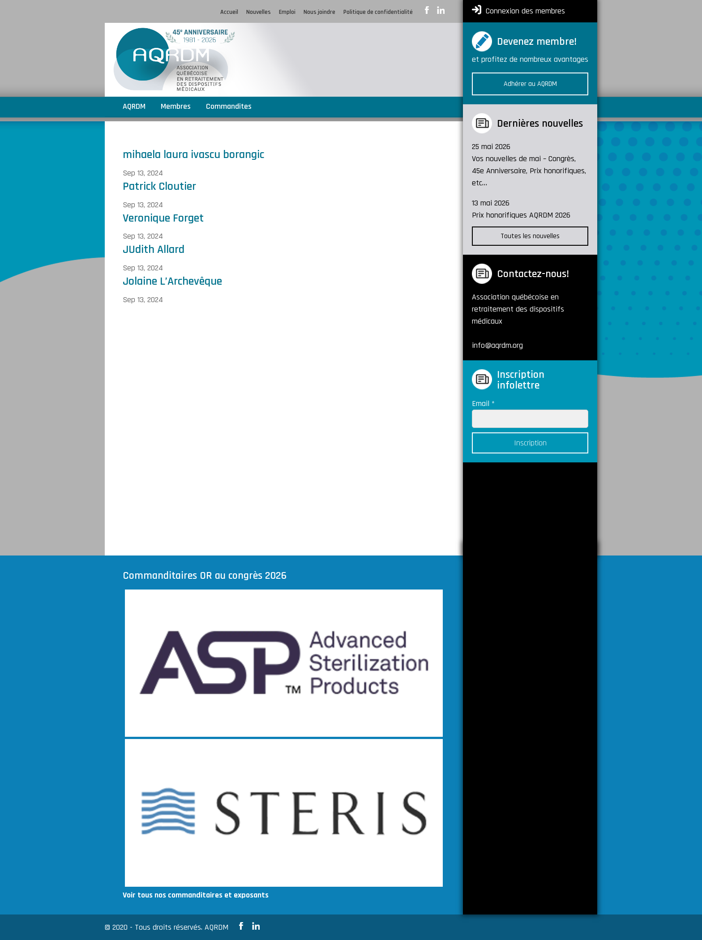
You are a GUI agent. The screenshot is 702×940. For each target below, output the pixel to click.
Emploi (287, 12)
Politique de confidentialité (378, 12)
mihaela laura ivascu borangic (193, 154)
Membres (176, 107)
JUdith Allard (153, 249)
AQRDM (134, 107)
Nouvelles (258, 12)
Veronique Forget (163, 218)
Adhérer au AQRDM (530, 84)
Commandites (229, 107)
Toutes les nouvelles (530, 236)
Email (483, 403)
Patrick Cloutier (159, 186)
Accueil (229, 12)
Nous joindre (319, 12)
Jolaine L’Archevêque (172, 281)
